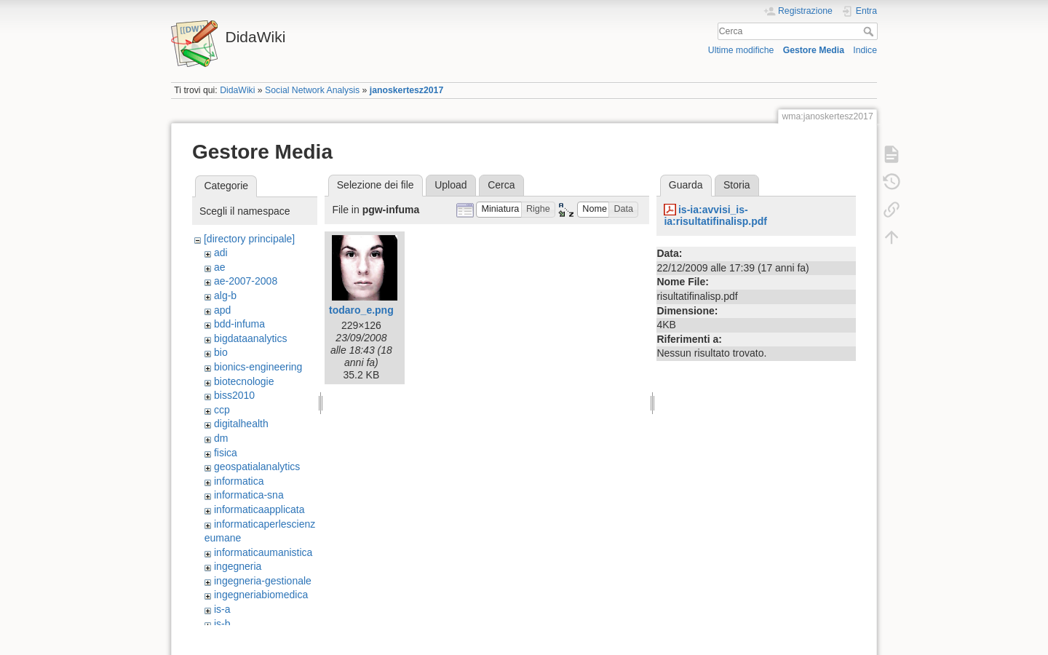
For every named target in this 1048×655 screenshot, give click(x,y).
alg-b (225, 295)
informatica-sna (249, 495)
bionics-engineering (258, 367)
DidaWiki (237, 90)
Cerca (870, 31)
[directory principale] (249, 239)
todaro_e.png (361, 310)
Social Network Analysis (312, 90)
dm (221, 438)
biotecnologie (244, 381)
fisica (225, 452)
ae (220, 267)
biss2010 (234, 395)
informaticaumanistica (263, 552)
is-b (222, 624)
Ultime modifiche (741, 50)
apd (222, 310)
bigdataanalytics (250, 338)
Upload (450, 185)
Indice (865, 50)
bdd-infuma (239, 324)
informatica (238, 481)
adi (221, 252)
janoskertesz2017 (406, 90)
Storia (736, 185)
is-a (222, 609)
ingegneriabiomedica (261, 594)
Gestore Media (813, 50)
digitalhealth (241, 423)
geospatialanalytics (257, 466)
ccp (222, 410)
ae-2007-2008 (245, 281)
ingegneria (237, 566)
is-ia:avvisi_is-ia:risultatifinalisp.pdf (715, 216)
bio (221, 352)
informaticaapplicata (259, 509)
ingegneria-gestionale (262, 581)
